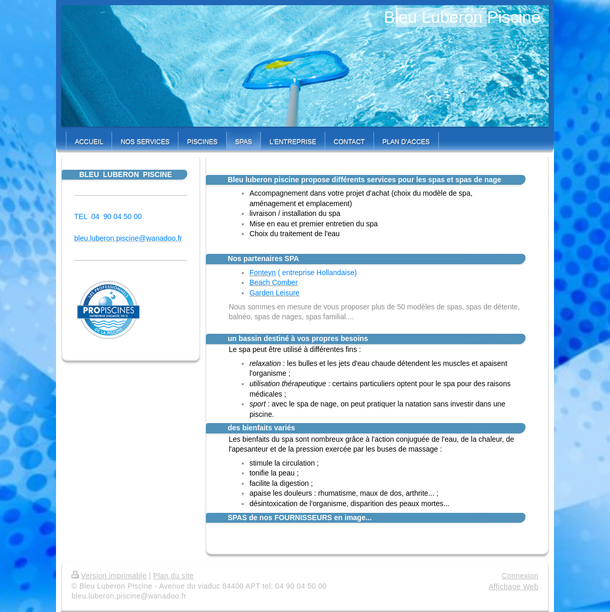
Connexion (520, 576)
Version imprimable (109, 576)
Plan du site (173, 576)
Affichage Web (513, 586)
